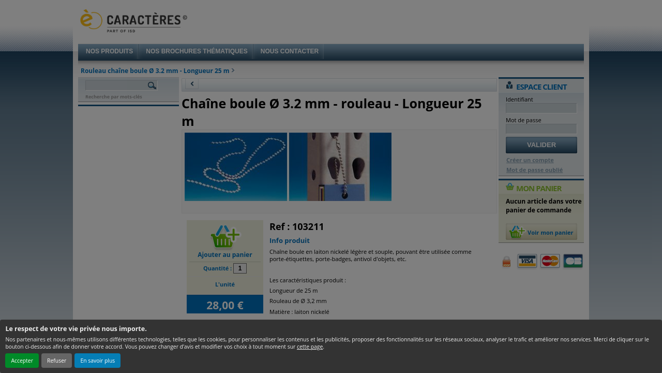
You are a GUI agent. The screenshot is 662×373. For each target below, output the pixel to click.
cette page (310, 346)
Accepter (22, 360)
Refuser (56, 360)
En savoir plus (97, 360)
